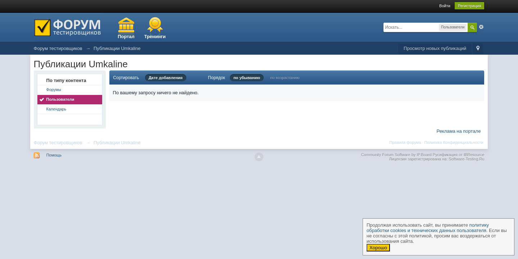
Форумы (53, 89)
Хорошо (378, 247)
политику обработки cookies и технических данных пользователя (428, 227)
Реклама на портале (459, 131)
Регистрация (469, 6)
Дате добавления (166, 78)
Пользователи (60, 99)
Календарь (56, 109)
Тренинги (155, 36)
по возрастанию (284, 78)
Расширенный (481, 27)
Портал (126, 36)
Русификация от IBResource (458, 155)
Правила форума (405, 142)
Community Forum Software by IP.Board (396, 155)
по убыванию (246, 78)
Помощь (54, 155)
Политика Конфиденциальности (453, 142)
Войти (444, 6)
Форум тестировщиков (58, 142)
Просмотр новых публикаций (435, 48)
